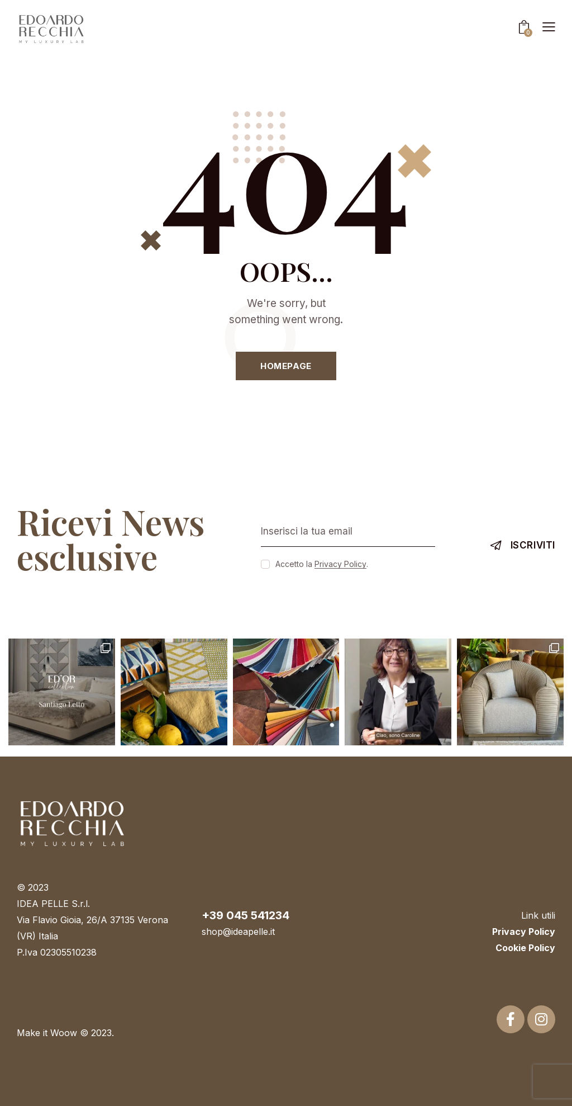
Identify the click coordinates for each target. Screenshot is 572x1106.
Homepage (286, 366)
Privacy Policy (340, 564)
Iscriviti (533, 545)
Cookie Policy (525, 947)
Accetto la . (321, 564)
